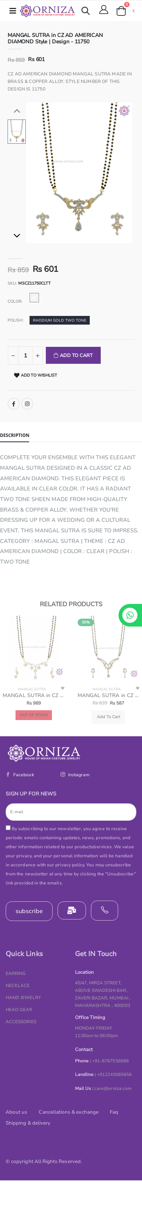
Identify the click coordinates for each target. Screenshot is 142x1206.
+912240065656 (114, 1074)
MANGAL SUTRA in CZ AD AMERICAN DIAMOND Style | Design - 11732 (33, 695)
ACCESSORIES (21, 1022)
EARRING (16, 973)
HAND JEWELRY (23, 998)
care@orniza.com (112, 1088)
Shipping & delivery (28, 1123)
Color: (15, 301)
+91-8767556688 (110, 1061)
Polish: (15, 320)
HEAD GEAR (19, 1010)
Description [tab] (14, 435)
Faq (114, 1112)
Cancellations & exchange (68, 1112)
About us (16, 1112)
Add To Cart (76, 355)
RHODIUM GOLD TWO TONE (59, 320)
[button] (85, 12)
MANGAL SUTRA (32, 689)
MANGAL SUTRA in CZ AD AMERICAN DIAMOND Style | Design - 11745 (108, 695)
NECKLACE (18, 985)
